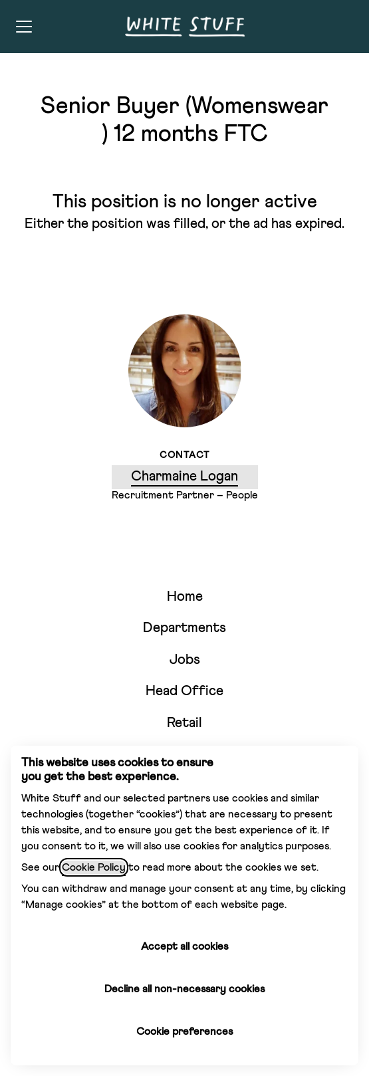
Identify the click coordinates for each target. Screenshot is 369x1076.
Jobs (185, 660)
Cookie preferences (184, 1031)
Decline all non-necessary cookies (184, 989)
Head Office (184, 692)
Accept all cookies (184, 946)
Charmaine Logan (184, 477)
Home (185, 597)
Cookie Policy (94, 867)
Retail (184, 723)
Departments (184, 628)
